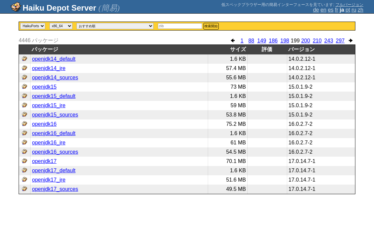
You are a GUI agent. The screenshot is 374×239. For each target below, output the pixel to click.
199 (295, 40)
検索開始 (211, 26)
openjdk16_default (53, 133)
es (330, 10)
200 (305, 40)
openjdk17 (44, 161)
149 (261, 40)
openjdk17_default (53, 170)
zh (360, 10)
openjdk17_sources (55, 189)
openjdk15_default (53, 96)
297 (340, 40)
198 (284, 40)
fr (336, 10)
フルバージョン (349, 4)
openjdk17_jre (48, 180)
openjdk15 (44, 87)
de (316, 10)
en (323, 10)
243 (328, 40)
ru (353, 10)
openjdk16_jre (48, 142)
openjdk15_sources (55, 115)
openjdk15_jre (48, 105)
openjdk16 (44, 124)
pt (348, 10)
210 (317, 40)
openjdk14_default (53, 59)
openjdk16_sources (55, 152)
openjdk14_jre (48, 68)
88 (251, 40)
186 (273, 40)
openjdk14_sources (55, 77)
